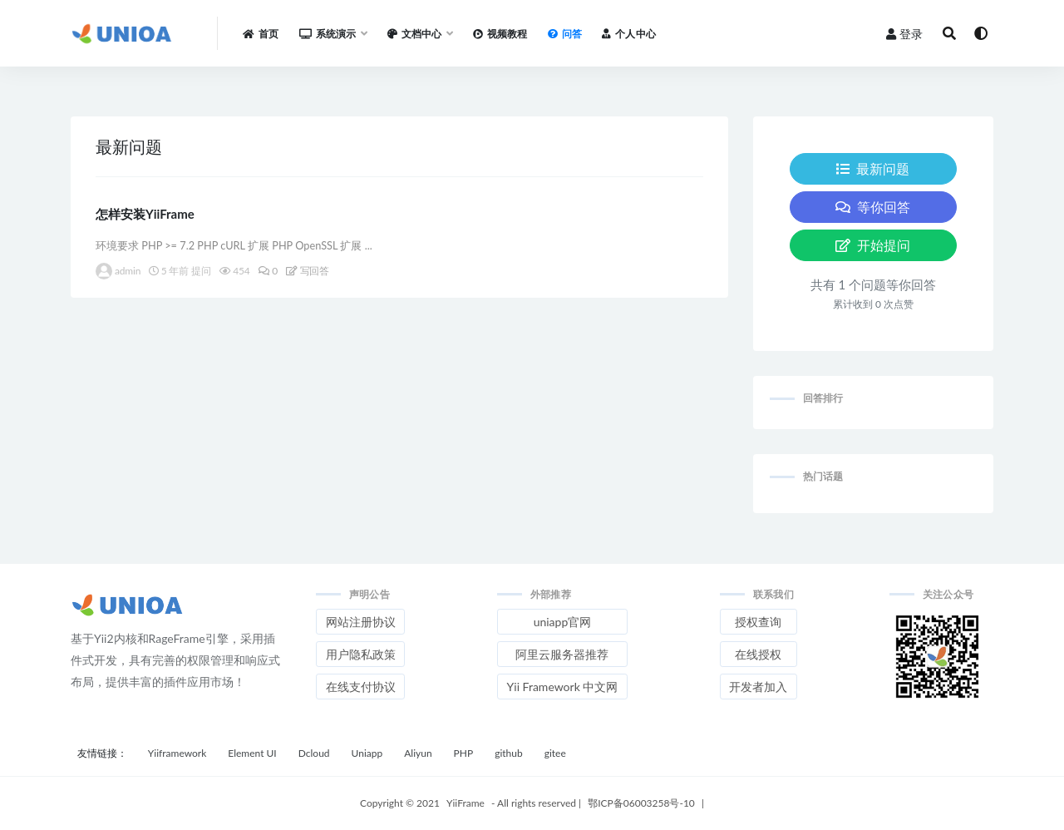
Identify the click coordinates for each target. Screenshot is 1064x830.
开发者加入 (758, 686)
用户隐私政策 (361, 654)
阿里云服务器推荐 (561, 654)
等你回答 (872, 207)
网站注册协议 (361, 622)
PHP (464, 753)
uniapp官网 (563, 622)
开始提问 (872, 245)
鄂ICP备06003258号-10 (641, 803)
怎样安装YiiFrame (145, 213)
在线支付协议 (361, 686)
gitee (555, 753)
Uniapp (367, 753)
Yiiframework (177, 753)
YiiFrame (465, 803)
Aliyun (417, 753)
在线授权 (758, 654)
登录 (904, 34)
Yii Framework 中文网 (562, 686)
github (509, 753)
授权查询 (758, 622)
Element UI (252, 753)
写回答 (307, 270)
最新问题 (872, 168)
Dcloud (314, 753)
